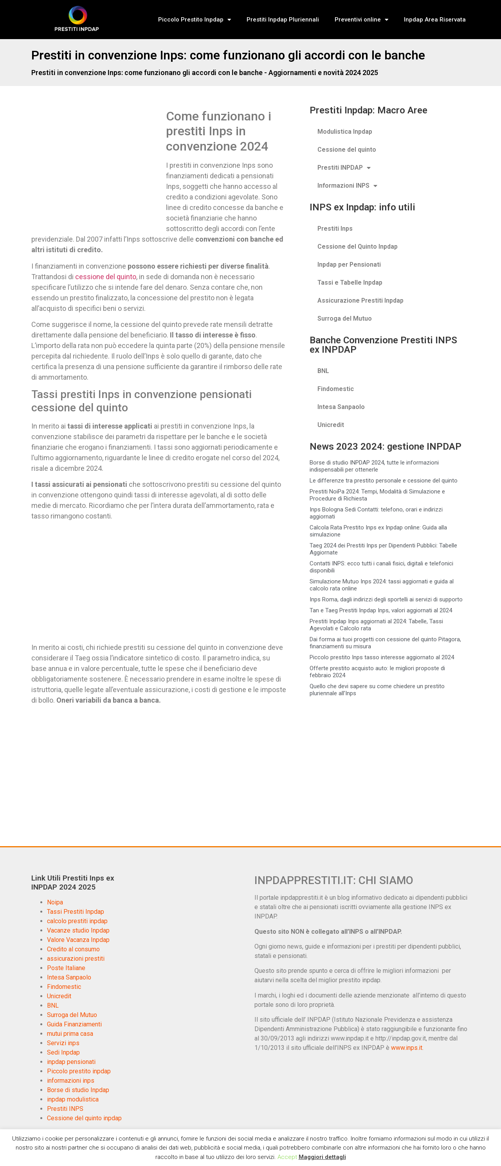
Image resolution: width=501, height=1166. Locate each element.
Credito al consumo (73, 949)
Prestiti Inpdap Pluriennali (283, 19)
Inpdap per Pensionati (349, 264)
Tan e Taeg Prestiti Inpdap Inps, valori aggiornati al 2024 (381, 610)
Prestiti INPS (65, 1108)
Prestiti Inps (335, 228)
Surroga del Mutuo (344, 318)
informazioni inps (70, 1080)
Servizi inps (63, 1043)
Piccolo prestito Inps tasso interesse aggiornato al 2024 (382, 657)
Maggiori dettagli (322, 1157)
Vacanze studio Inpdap (78, 930)
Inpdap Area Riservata (435, 19)
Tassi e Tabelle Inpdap (349, 282)
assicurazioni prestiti (76, 958)
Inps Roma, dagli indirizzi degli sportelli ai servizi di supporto (386, 599)
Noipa (55, 902)
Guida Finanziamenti (74, 1024)
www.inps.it (406, 1047)
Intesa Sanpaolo (341, 407)
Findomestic (335, 389)
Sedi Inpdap (63, 1052)
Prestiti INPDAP (344, 168)
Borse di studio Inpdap (78, 1090)
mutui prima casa (70, 1033)
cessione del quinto (105, 277)
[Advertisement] (97, 166)
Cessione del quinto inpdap (84, 1118)
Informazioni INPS (347, 186)
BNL (323, 371)
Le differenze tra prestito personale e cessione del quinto (384, 480)
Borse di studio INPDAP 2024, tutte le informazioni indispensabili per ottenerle (374, 466)
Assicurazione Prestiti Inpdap (360, 300)
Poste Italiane (66, 968)
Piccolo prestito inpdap (79, 1071)
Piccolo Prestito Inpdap (194, 20)
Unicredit (330, 425)
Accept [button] (287, 1157)
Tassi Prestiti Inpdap (75, 911)
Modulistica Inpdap (344, 131)
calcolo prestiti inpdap (77, 921)
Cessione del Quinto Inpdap (357, 246)
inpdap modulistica (73, 1099)
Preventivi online (361, 20)
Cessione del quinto (346, 149)
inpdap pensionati (71, 1062)
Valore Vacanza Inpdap (78, 940)
